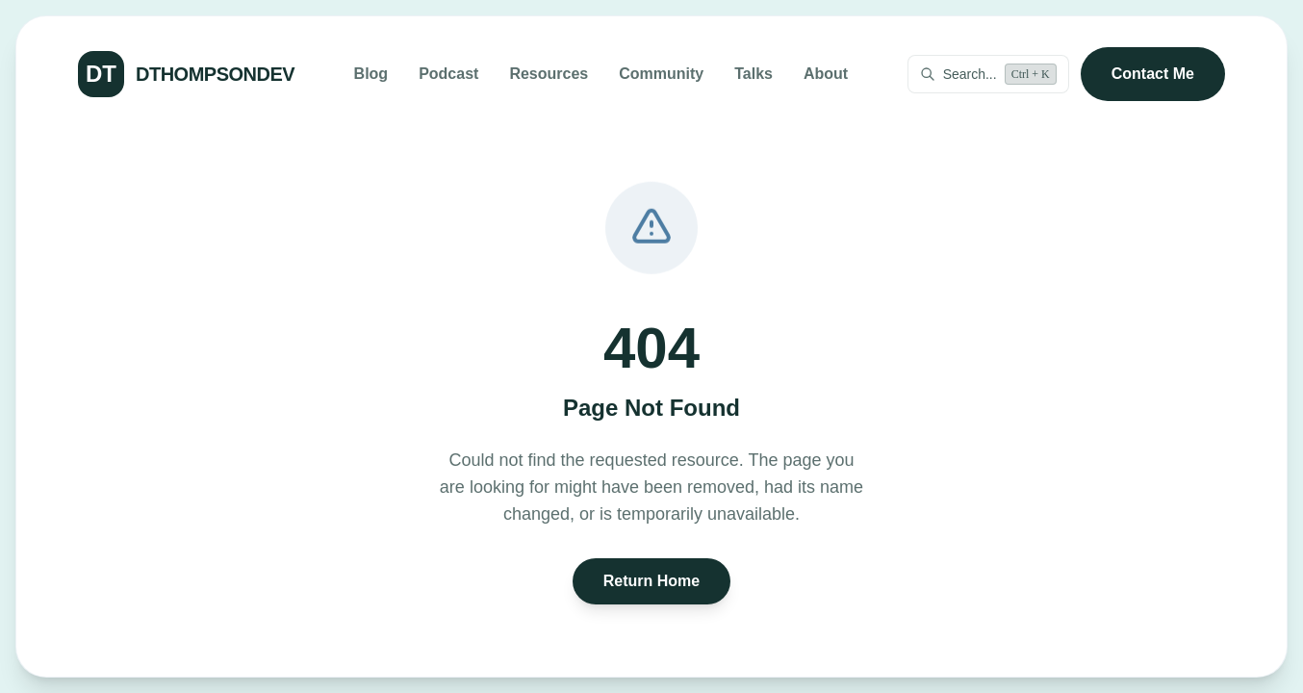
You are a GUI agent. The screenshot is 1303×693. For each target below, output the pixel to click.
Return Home (651, 581)
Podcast (448, 73)
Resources (548, 73)
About (826, 73)
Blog (371, 73)
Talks (753, 73)
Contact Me (1152, 73)
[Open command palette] (988, 74)
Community (661, 73)
